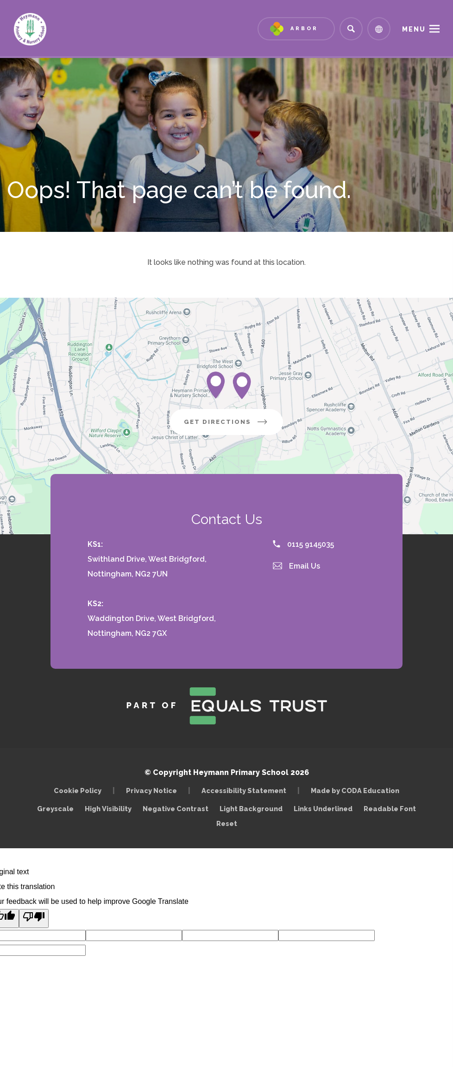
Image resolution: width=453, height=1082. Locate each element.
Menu (414, 29)
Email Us (296, 566)
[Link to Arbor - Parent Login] (296, 28)
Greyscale (55, 809)
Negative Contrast (175, 809)
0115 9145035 (303, 544)
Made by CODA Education (357, 790)
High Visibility (108, 809)
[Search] (351, 28)
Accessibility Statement (243, 790)
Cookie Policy (77, 790)
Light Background (251, 809)
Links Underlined (323, 809)
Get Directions (233, 425)
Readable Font (390, 809)
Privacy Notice (151, 790)
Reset (226, 823)
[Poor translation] (34, 918)
